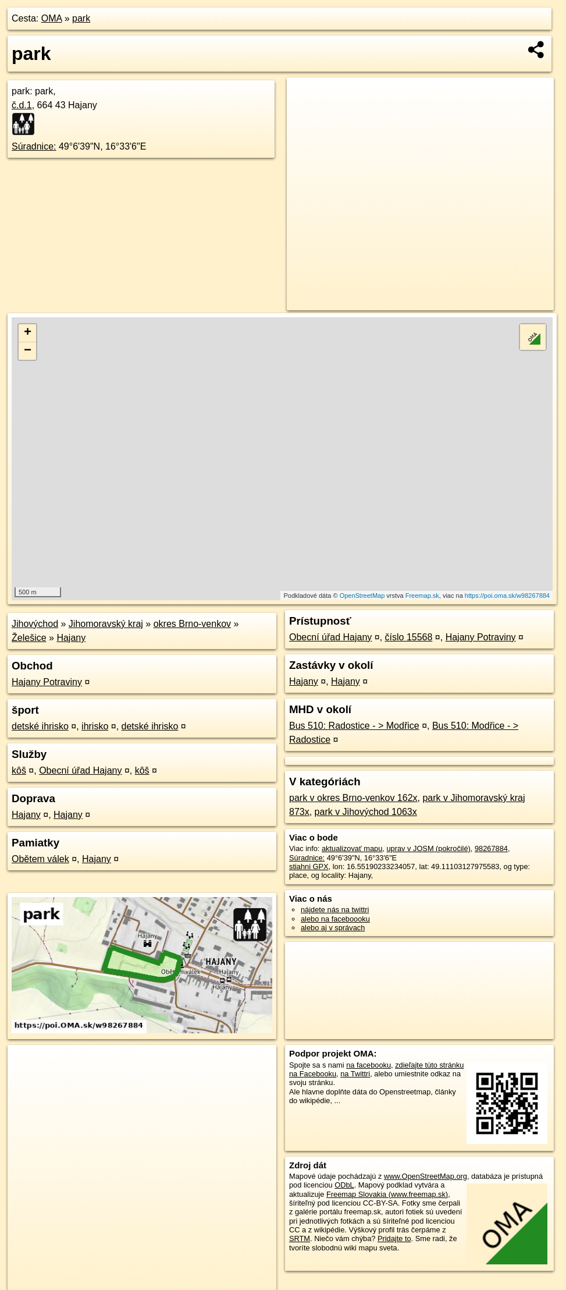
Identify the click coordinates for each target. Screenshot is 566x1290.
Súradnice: (34, 146)
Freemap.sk (422, 595)
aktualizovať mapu (352, 848)
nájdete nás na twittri (335, 909)
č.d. (22, 105)
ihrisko (94, 726)
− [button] (27, 351)
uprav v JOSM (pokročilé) (428, 848)
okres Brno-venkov (192, 624)
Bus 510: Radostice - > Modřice (354, 726)
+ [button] (27, 333)
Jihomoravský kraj (106, 624)
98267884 (491, 848)
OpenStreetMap (362, 595)
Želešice (29, 638)
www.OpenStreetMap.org (425, 1176)
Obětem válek (40, 859)
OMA (51, 18)
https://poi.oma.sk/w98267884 (507, 595)
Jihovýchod (35, 624)
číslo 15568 (409, 637)
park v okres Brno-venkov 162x (353, 798)
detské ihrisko (40, 726)
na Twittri (355, 1073)
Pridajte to (394, 1238)
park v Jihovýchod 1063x (366, 812)
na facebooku (368, 1065)
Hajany (71, 638)
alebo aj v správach (333, 927)
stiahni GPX (309, 866)
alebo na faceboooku (335, 919)
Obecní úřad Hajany (80, 770)
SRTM (299, 1238)
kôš (19, 770)
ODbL (344, 1185)
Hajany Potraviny (47, 682)
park (81, 18)
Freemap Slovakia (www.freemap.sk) (387, 1194)
